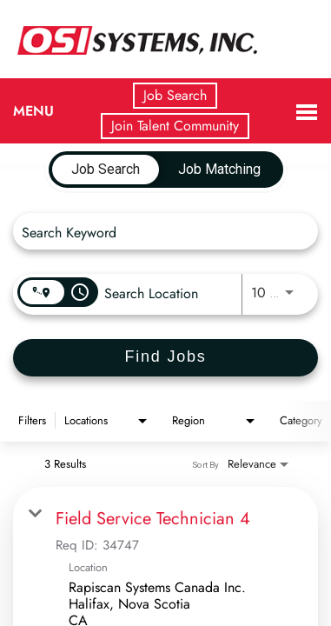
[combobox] (157, 231)
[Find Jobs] (165, 357)
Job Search (175, 95)
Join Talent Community (175, 126)
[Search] (165, 357)
